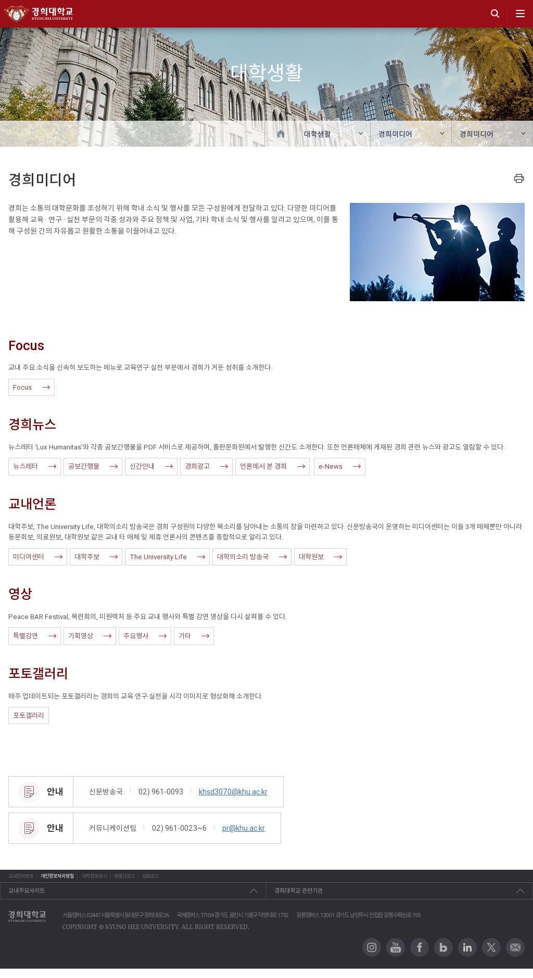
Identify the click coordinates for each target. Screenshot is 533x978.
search (495, 13)
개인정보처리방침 (95, 880)
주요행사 (145, 636)
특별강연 (34, 636)
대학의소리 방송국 (252, 556)
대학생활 (317, 134)
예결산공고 (230, 880)
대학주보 (96, 556)
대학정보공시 (166, 880)
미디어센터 (37, 556)
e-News (340, 466)
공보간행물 (93, 466)
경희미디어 (395, 134)
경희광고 (206, 466)
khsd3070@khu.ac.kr (233, 791)
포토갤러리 (28, 715)
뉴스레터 (34, 466)
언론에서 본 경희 (272, 466)
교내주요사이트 (26, 900)
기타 (194, 636)
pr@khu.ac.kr (243, 828)
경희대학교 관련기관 (298, 900)
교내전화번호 (24, 880)
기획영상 (89, 636)
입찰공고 (288, 880)
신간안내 (151, 466)
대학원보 (320, 556)
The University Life (167, 556)
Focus (31, 387)
